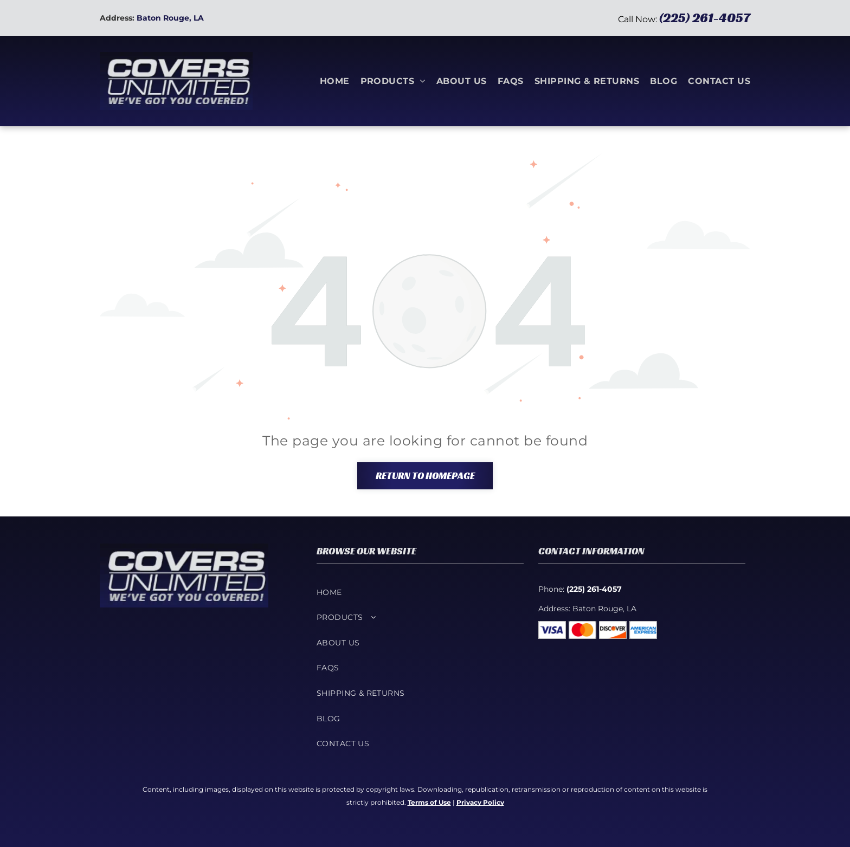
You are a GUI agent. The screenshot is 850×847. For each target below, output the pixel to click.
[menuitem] (329, 80)
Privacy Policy (480, 802)
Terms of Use (429, 802)
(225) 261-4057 (704, 18)
